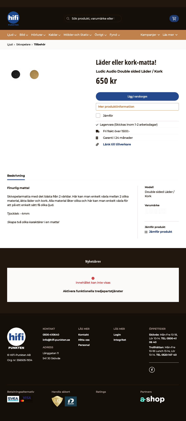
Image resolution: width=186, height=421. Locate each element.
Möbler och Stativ (78, 34)
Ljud (12, 34)
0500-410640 (51, 334)
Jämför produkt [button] (158, 233)
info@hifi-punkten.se (56, 339)
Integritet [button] (120, 339)
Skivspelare (23, 44)
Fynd (115, 34)
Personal (84, 345)
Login (117, 334)
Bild (23, 34)
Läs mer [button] (170, 34)
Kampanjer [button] (150, 34)
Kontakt (83, 334)
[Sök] (93, 18)
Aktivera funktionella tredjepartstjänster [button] (93, 291)
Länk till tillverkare (117, 145)
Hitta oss (83, 339)
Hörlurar (38, 34)
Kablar (55, 34)
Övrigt (101, 34)
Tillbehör (39, 44)
